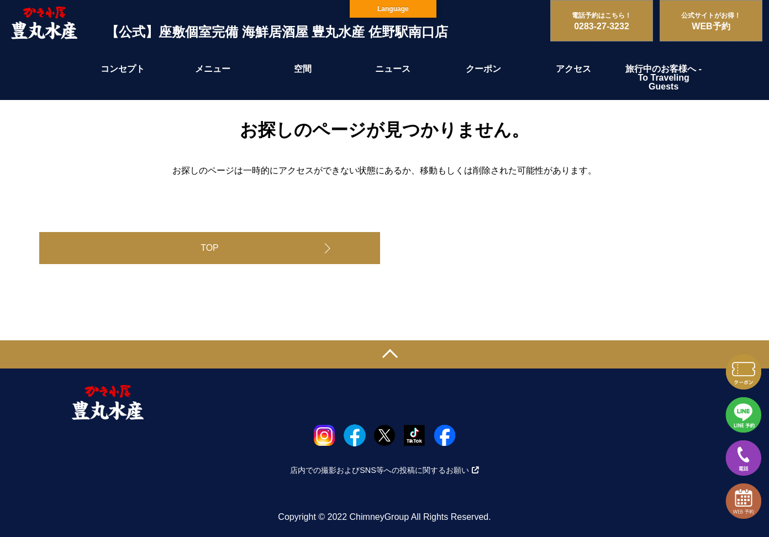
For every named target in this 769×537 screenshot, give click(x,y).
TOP (210, 247)
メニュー (212, 68)
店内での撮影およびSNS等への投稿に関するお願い (384, 470)
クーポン (483, 68)
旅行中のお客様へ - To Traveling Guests (663, 77)
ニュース (392, 68)
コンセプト (123, 68)
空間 (303, 68)
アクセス (573, 68)
